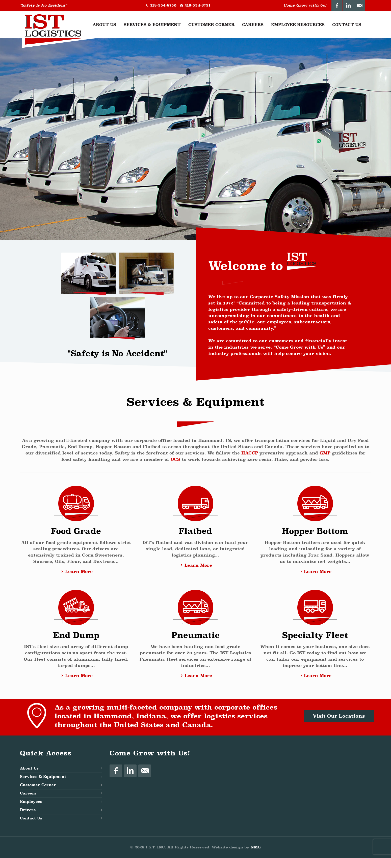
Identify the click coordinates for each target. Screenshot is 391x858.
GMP (325, 453)
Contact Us (31, 818)
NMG (256, 847)
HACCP (249, 453)
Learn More (75, 571)
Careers (28, 793)
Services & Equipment (43, 777)
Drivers (28, 810)
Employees (31, 802)
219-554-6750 (163, 5)
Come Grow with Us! (304, 5)
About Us (29, 768)
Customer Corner (38, 785)
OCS (175, 459)
